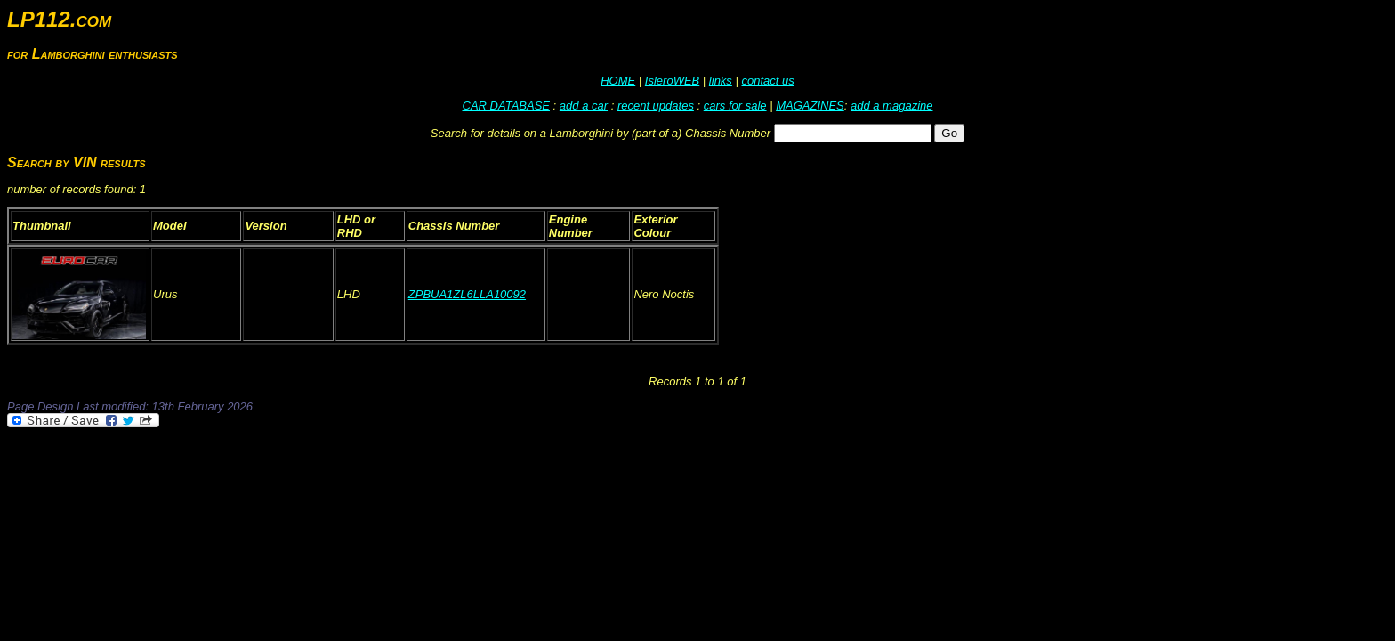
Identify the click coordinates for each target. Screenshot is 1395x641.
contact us (767, 80)
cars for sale (735, 105)
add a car (584, 105)
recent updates (655, 105)
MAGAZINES (810, 105)
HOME (618, 80)
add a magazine (892, 105)
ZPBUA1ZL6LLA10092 (467, 294)
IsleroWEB (672, 80)
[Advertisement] (331, 479)
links (720, 80)
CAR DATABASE (506, 105)
